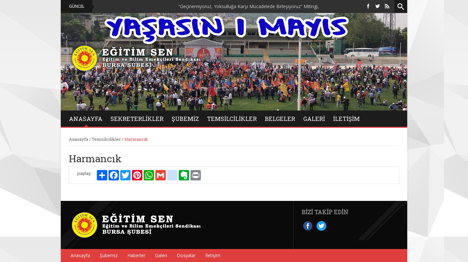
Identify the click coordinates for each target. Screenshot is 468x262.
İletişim (346, 118)
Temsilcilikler (232, 118)
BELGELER (280, 118)
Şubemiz (185, 118)
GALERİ (314, 118)
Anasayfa (78, 139)
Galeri (161, 255)
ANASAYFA (85, 118)
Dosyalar (186, 255)
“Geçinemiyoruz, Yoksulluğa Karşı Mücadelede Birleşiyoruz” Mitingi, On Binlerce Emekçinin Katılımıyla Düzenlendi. (298, 6)
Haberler (136, 255)
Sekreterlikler (136, 118)
